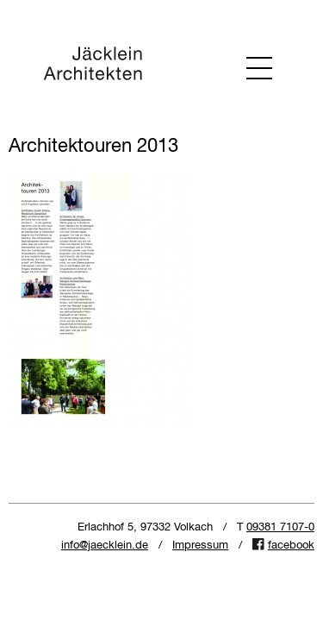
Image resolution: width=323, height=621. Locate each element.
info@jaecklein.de (104, 545)
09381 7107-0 (280, 527)
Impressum (200, 545)
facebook (291, 545)
